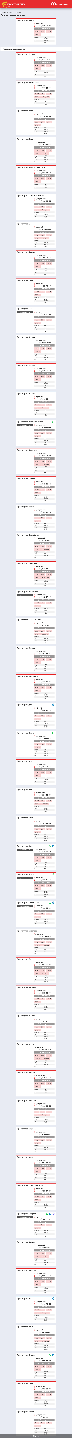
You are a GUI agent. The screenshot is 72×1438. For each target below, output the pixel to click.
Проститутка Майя (25, 1327)
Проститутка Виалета (26, 1100)
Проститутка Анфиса (26, 1129)
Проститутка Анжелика (27, 931)
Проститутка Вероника (27, 450)
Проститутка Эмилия (26, 1016)
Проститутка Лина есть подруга (31, 167)
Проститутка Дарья (25, 704)
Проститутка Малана (26, 365)
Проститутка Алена (25, 507)
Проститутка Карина (26, 478)
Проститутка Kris (24, 224)
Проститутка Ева (24, 789)
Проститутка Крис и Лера (28, 902)
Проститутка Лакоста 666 (28, 82)
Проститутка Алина (25, 1044)
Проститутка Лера (25, 111)
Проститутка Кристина (27, 563)
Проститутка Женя (25, 818)
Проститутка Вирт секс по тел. (30, 422)
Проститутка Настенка (27, 1072)
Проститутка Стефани (26, 1214)
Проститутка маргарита (27, 676)
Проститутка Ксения (26, 337)
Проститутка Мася (25, 1298)
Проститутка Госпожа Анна (29, 620)
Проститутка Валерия (26, 1270)
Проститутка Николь (26, 1355)
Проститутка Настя (25, 733)
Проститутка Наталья (26, 987)
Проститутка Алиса (25, 761)
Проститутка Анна (25, 1157)
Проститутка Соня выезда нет (30, 1185)
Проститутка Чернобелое (28, 535)
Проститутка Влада (25, 874)
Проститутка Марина (26, 54)
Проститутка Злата (25, 20)
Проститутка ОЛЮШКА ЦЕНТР (30, 195)
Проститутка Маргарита (27, 591)
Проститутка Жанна (26, 1412)
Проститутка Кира (25, 280)
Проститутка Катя (25, 309)
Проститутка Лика (25, 139)
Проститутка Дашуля (26, 252)
